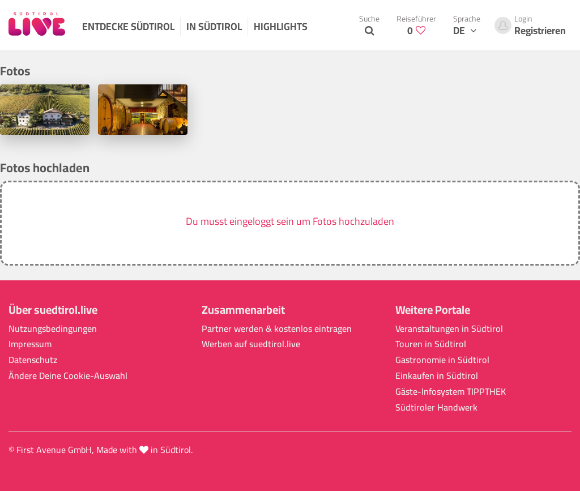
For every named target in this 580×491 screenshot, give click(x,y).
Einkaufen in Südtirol (436, 375)
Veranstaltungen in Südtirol (449, 328)
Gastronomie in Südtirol (442, 359)
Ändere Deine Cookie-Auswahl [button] (67, 375)
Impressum (30, 344)
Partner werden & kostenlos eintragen (277, 328)
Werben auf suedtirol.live (251, 344)
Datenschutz (32, 359)
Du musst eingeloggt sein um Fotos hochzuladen (290, 221)
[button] (290, 223)
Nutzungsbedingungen (52, 328)
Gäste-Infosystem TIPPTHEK (450, 391)
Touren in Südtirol (430, 344)
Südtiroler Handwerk (436, 407)
